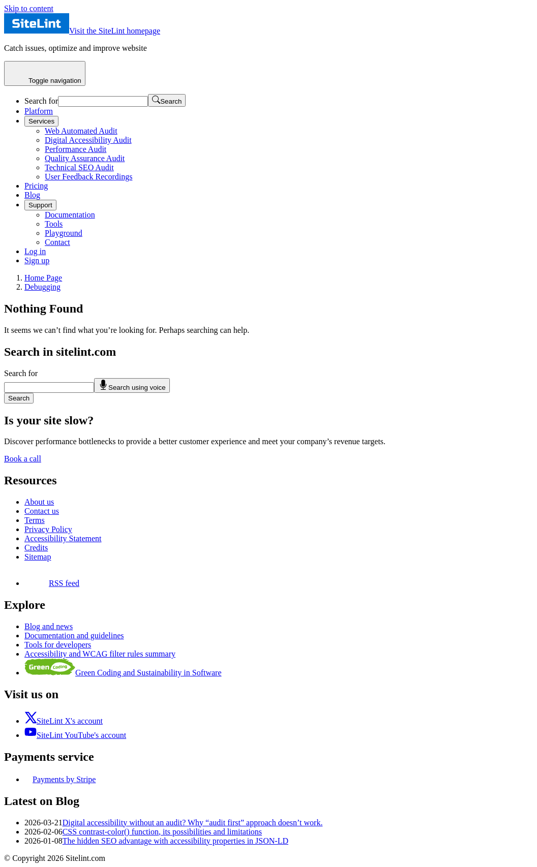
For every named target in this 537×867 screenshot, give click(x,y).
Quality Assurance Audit (85, 158)
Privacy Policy (48, 529)
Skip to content (28, 8)
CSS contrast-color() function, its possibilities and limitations (162, 831)
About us (39, 502)
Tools (54, 224)
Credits (36, 547)
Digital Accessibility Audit (88, 140)
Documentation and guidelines (74, 635)
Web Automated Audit (81, 131)
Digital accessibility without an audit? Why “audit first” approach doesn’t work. (193, 822)
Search (18, 398)
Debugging (42, 287)
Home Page (43, 277)
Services (41, 121)
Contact (57, 242)
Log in (35, 251)
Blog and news (48, 626)
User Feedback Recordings (88, 176)
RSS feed (51, 583)
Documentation (70, 214)
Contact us (41, 511)
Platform (38, 111)
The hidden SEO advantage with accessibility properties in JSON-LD (175, 841)
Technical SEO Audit (79, 167)
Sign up (36, 260)
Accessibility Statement (63, 538)
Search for (41, 101)
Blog (32, 195)
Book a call (22, 458)
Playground (63, 233)
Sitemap (37, 556)
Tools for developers (57, 644)
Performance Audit (75, 149)
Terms (34, 520)
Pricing (36, 185)
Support (40, 205)
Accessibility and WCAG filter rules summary (99, 653)
